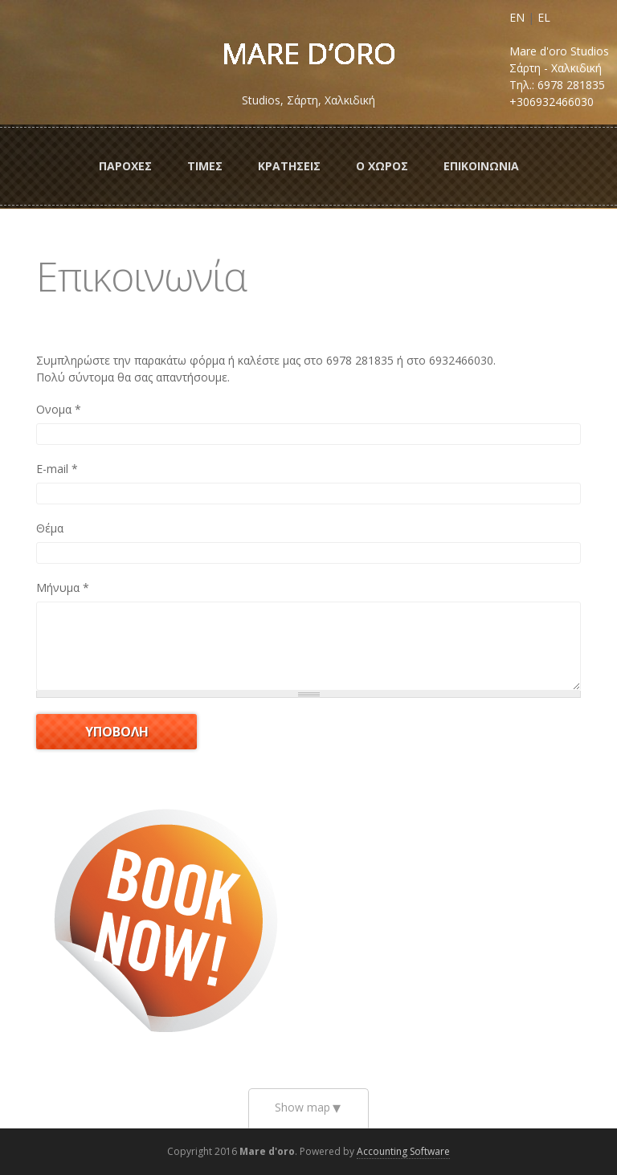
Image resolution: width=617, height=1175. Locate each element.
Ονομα (58, 409)
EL (543, 17)
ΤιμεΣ (205, 165)
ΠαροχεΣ (125, 165)
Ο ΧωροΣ (382, 165)
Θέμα (49, 528)
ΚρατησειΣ (289, 165)
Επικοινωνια (481, 165)
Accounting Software (403, 1151)
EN (517, 17)
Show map (302, 1107)
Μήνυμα (62, 587)
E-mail (57, 468)
